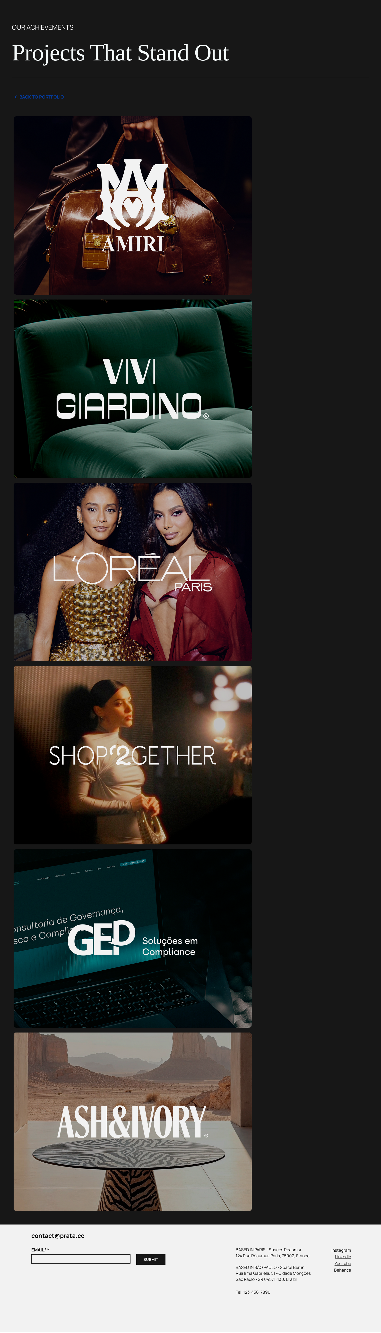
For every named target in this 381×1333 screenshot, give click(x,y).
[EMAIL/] (79, 1259)
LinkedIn (343, 1257)
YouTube (343, 1264)
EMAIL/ (40, 1250)
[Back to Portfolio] (40, 97)
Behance (342, 1271)
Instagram (341, 1251)
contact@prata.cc (57, 1236)
